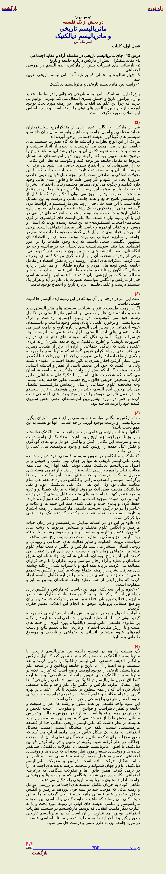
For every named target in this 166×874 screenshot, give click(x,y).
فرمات (119, 847)
